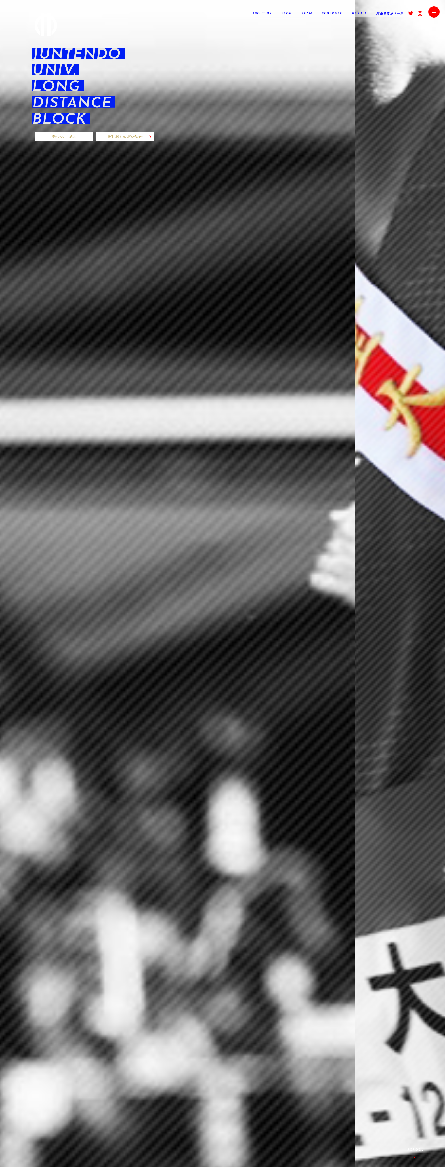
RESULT (359, 13)
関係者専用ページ (390, 13)
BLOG (287, 13)
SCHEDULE (332, 13)
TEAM (307, 13)
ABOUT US (262, 13)
